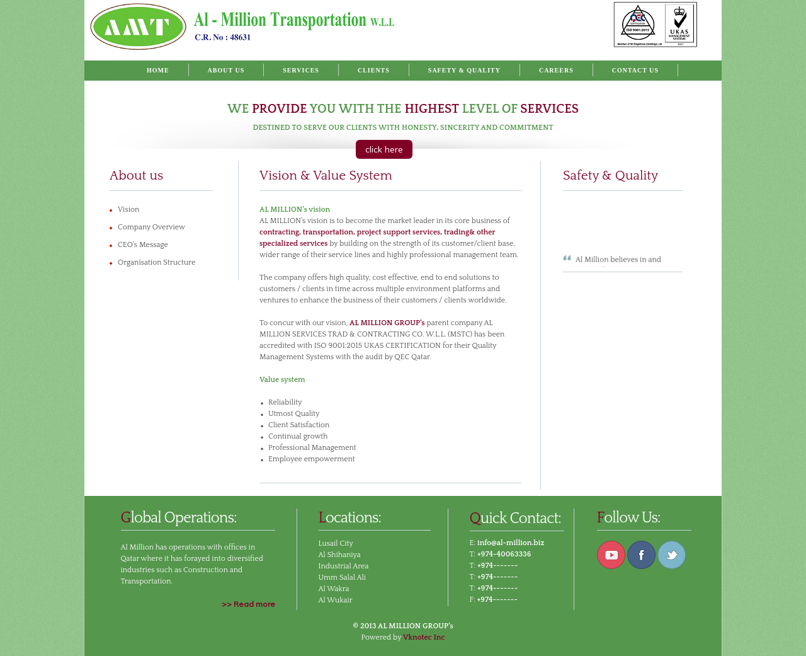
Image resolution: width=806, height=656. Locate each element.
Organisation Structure (156, 262)
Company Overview (151, 227)
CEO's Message (143, 245)
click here (384, 149)
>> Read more (248, 604)
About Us (226, 70)
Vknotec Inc (424, 637)
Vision (128, 209)
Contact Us (635, 70)
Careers (556, 70)
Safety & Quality (464, 70)
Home (158, 70)
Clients (374, 70)
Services (301, 70)
